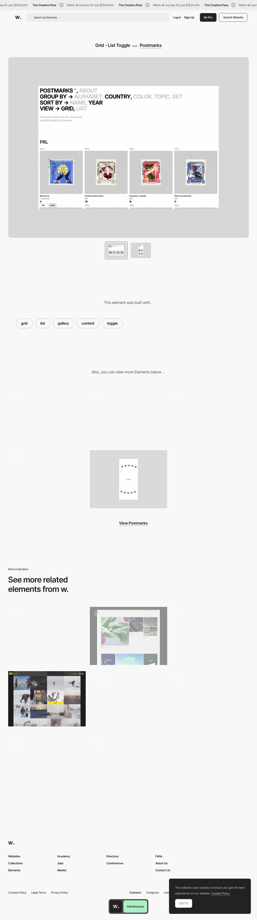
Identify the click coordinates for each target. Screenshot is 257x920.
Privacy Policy (59, 892)
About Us (162, 863)
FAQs (159, 856)
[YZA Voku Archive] (47, 636)
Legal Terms (38, 892)
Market (62, 870)
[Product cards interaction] (210, 700)
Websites (14, 856)
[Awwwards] (18, 17)
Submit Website (233, 17)
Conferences (114, 863)
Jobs (60, 863)
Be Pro (208, 17)
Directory (112, 856)
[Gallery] (210, 636)
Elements (14, 870)
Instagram (153, 892)
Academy (63, 856)
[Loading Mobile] (47, 479)
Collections (15, 863)
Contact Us (163, 870)
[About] (210, 417)
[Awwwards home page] (116, 906)
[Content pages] (128, 636)
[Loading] (47, 417)
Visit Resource (135, 906)
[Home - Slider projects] (47, 764)
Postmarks (151, 45)
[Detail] (128, 417)
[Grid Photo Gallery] (47, 699)
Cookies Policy (17, 892)
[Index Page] (128, 700)
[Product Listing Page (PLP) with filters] (128, 764)
